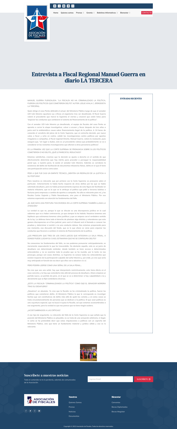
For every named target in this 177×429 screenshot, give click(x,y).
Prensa (80, 13)
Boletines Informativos (107, 13)
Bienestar (125, 13)
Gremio (90, 13)
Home (55, 13)
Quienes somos (67, 13)
